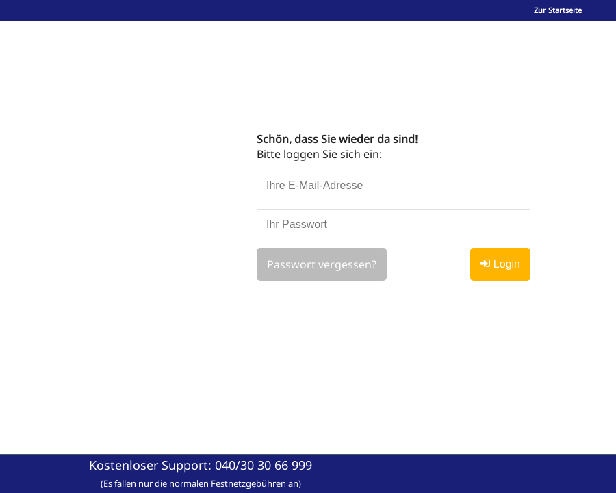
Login (500, 263)
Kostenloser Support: (200, 473)
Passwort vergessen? (321, 264)
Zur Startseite (558, 10)
